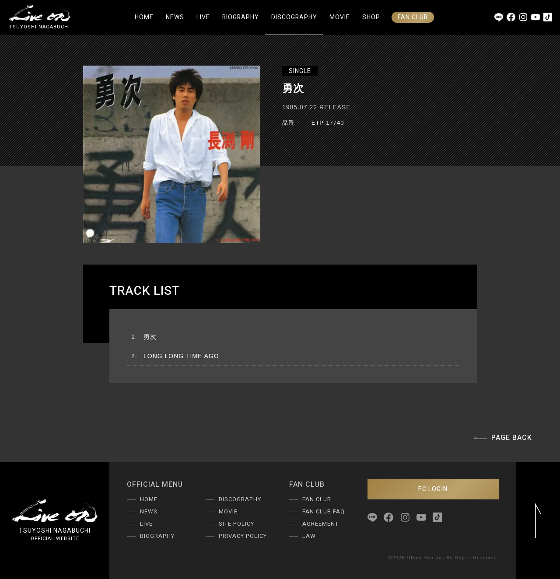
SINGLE (300, 71)
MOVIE (339, 17)
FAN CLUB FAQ (323, 511)
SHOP (371, 17)
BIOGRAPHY (240, 17)
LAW (309, 536)
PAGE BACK (503, 438)
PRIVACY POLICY (243, 536)
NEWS (175, 17)
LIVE (203, 17)
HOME (144, 17)
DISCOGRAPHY (294, 17)
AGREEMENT (320, 524)
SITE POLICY (236, 524)
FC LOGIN (433, 489)
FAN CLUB (413, 17)
